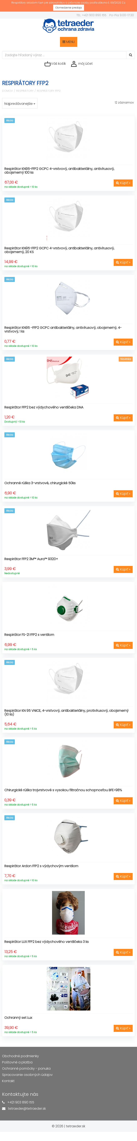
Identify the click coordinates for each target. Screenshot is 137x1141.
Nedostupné (12, 573)
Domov (7, 91)
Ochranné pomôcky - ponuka (26, 1068)
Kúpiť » (123, 182)
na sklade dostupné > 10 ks (20, 187)
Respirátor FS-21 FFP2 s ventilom (29, 634)
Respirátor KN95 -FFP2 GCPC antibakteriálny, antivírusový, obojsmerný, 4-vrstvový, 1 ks (63, 329)
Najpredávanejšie (19, 103)
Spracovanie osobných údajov (27, 1074)
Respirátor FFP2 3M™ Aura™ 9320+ (31, 559)
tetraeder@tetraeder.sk (27, 1108)
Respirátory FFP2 (49, 91)
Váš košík (55, 64)
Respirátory (25, 91)
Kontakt (8, 1081)
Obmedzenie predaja (68, 7)
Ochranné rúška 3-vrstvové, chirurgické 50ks (40, 483)
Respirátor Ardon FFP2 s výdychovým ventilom (41, 866)
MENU (68, 41)
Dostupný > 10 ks (14, 421)
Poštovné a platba (17, 1062)
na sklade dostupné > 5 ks (20, 728)
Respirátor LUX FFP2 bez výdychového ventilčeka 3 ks (46, 941)
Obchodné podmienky (20, 1056)
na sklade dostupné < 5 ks (20, 649)
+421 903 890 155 (20, 1102)
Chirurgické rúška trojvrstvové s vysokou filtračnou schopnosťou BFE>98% (63, 790)
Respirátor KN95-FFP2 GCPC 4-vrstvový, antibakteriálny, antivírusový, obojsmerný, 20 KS (59, 250)
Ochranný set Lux (18, 1017)
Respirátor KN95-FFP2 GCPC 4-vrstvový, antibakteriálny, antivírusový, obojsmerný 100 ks (59, 170)
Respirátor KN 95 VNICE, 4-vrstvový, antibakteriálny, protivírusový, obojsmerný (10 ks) (66, 712)
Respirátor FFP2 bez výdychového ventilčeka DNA (43, 407)
